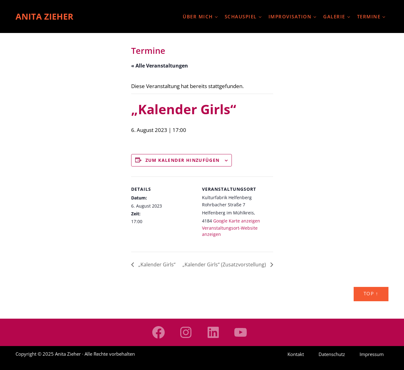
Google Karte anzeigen (236, 221)
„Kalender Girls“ (156, 264)
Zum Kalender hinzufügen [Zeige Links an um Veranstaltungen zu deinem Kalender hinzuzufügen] (182, 160)
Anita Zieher (44, 16)
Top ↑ (371, 293)
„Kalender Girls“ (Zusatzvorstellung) (224, 264)
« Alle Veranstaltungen (159, 65)
